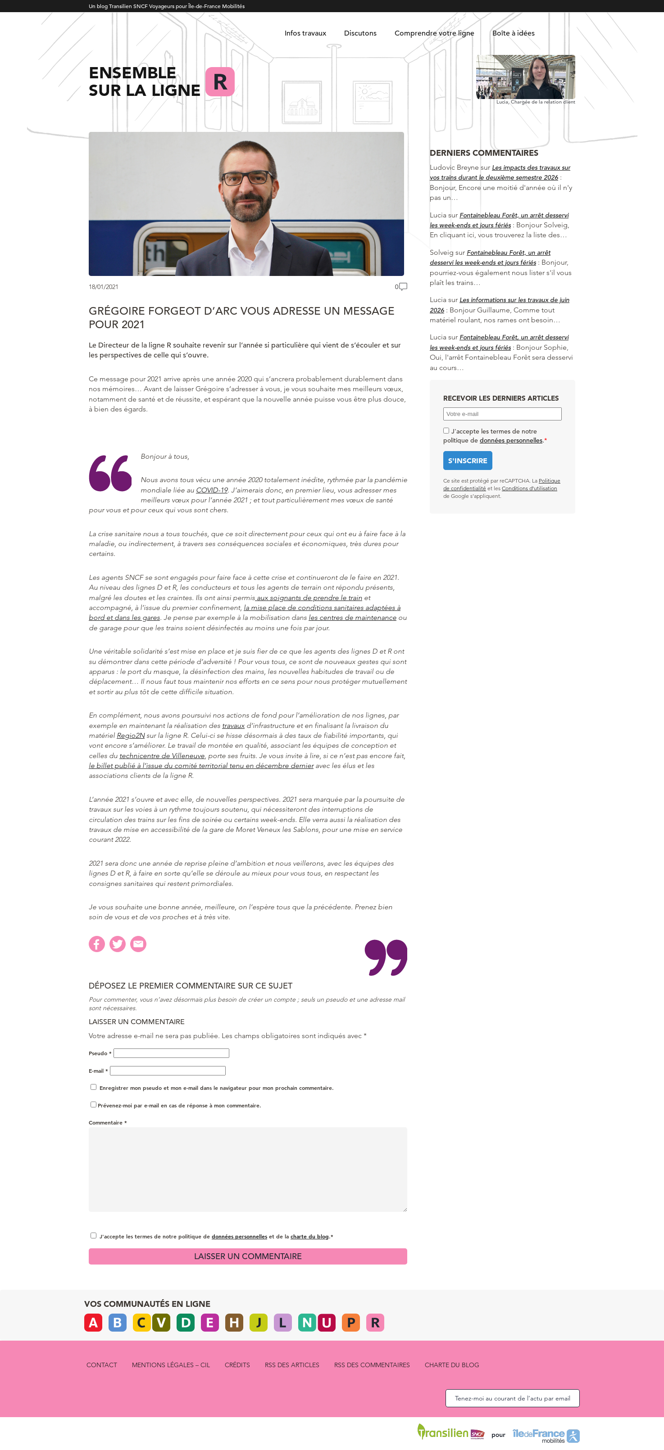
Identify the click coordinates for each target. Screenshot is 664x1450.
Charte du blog (452, 1365)
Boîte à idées (513, 33)
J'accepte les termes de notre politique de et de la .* (216, 1236)
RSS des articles (292, 1365)
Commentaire (108, 1122)
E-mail (98, 1070)
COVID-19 (211, 490)
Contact (101, 1365)
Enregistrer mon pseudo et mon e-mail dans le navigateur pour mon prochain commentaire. (217, 1087)
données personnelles (239, 1236)
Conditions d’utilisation (529, 488)
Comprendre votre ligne (434, 33)
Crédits (237, 1365)
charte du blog (310, 1236)
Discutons (360, 33)
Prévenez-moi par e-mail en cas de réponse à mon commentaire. (176, 1105)
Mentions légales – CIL (171, 1365)
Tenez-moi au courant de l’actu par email (512, 1398)
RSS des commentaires (372, 1365)
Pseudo (100, 1053)
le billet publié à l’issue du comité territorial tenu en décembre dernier (201, 765)
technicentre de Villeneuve (162, 755)
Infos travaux (305, 33)
